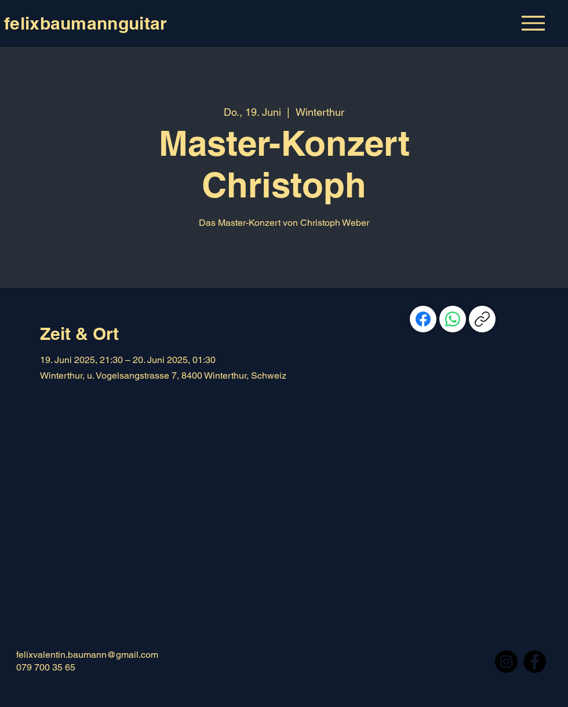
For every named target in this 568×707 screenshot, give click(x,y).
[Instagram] (506, 661)
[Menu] (533, 23)
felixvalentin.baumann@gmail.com (87, 654)
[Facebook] (423, 319)
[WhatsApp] (452, 319)
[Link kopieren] (482, 319)
